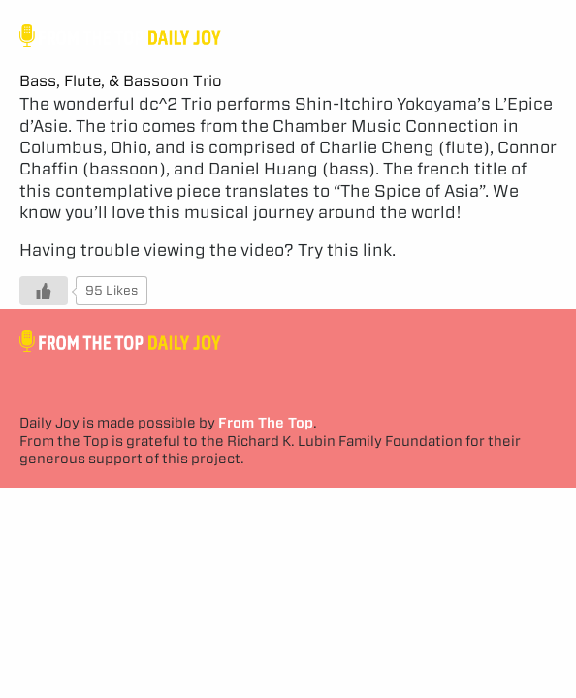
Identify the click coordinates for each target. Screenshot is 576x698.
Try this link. (347, 249)
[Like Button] (43, 290)
